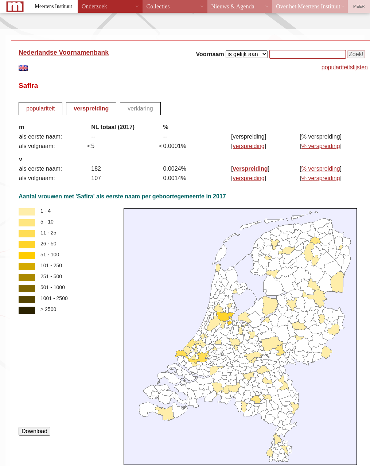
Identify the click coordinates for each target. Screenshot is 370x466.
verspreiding (91, 108)
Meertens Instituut (53, 6)
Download (34, 431)
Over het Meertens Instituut (308, 6)
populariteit (40, 108)
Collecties (158, 6)
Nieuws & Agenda (232, 6)
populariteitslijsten (345, 67)
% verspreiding (320, 146)
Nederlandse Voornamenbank (64, 52)
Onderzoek (94, 6)
